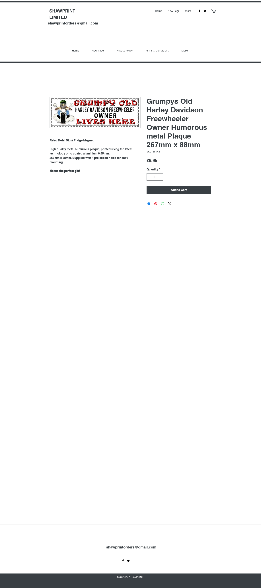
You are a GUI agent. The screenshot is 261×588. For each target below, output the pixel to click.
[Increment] (160, 177)
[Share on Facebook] (149, 204)
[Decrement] (149, 177)
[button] (213, 11)
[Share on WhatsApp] (163, 204)
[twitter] (205, 11)
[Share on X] (169, 204)
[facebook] (199, 11)
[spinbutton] (155, 177)
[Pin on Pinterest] (156, 204)
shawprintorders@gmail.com (73, 23)
